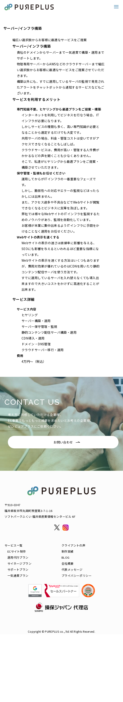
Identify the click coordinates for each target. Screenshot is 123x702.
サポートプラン (18, 569)
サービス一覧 (13, 545)
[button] (116, 6)
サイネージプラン (19, 563)
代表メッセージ (72, 569)
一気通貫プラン (18, 575)
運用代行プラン (18, 557)
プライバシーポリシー (77, 575)
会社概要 (68, 563)
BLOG (66, 557)
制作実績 (68, 551)
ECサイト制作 (16, 551)
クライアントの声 (73, 545)
